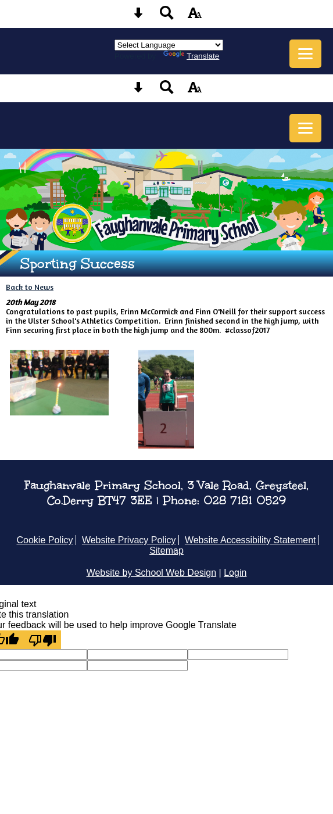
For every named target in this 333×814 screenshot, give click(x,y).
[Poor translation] (42, 639)
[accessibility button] (194, 16)
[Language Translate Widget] (168, 45)
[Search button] (167, 16)
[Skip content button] (138, 16)
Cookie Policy (45, 540)
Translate (191, 56)
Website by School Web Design (152, 573)
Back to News (29, 287)
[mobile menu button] (305, 54)
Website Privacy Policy (129, 540)
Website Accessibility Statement (250, 540)
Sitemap (166, 550)
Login (235, 573)
